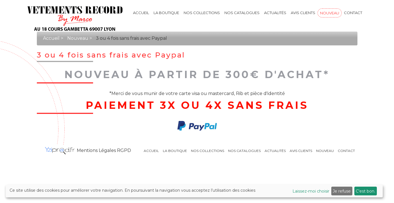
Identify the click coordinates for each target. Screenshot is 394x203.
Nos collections (202, 12)
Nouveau (329, 13)
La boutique (166, 12)
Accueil (141, 12)
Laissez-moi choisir (310, 191)
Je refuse (342, 191)
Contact (353, 12)
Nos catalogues (242, 12)
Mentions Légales (97, 150)
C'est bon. (365, 191)
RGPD (124, 150)
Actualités (275, 12)
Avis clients (303, 12)
